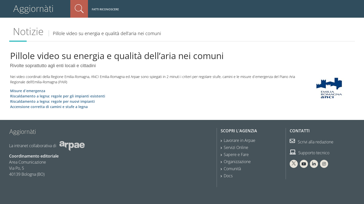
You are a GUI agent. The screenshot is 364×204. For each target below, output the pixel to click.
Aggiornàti (33, 8)
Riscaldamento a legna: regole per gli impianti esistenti (57, 96)
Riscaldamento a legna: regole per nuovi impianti (52, 101)
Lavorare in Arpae (239, 140)
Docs (228, 175)
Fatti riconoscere (105, 9)
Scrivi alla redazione (311, 142)
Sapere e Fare (236, 154)
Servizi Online (236, 147)
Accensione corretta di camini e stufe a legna (49, 106)
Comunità (232, 168)
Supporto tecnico (309, 153)
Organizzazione (237, 161)
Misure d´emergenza (27, 90)
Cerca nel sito (79, 9)
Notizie (28, 31)
